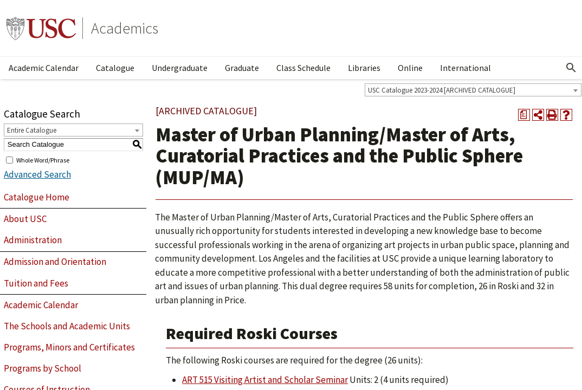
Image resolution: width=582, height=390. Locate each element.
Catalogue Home (36, 197)
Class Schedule (303, 67)
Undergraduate (180, 67)
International (465, 67)
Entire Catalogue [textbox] (31, 130)
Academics (124, 28)
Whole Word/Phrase (42, 159)
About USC (25, 219)
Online (410, 67)
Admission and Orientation (55, 262)
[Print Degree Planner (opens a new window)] (524, 115)
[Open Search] (571, 68)
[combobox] (473, 89)
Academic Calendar (44, 67)
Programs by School (42, 368)
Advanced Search (37, 174)
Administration (33, 240)
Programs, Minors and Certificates (69, 347)
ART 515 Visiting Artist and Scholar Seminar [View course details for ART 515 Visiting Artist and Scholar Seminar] (265, 380)
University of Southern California (41, 28)
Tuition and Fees (36, 283)
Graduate (242, 67)
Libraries (364, 67)
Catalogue (115, 67)
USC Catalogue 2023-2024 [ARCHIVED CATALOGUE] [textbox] (441, 90)
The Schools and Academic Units (67, 326)
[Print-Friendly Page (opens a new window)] (552, 115)
